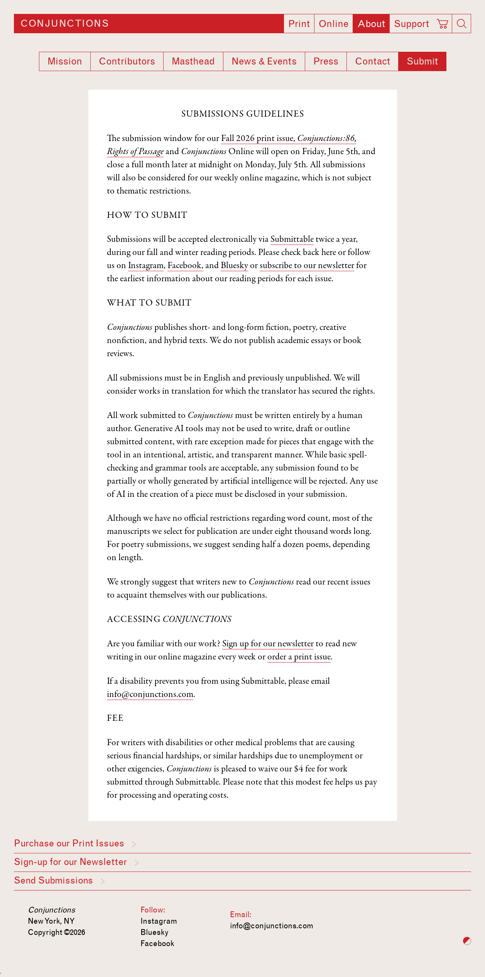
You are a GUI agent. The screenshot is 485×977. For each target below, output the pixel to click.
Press (325, 61)
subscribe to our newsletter (307, 266)
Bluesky (234, 266)
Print (299, 24)
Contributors (127, 61)
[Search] (461, 23)
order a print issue (299, 657)
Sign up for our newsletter (268, 644)
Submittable (292, 240)
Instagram (146, 266)
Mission (64, 61)
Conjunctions (64, 23)
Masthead (193, 61)
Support (411, 24)
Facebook (157, 943)
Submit (422, 61)
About (371, 24)
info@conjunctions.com (150, 695)
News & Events (264, 61)
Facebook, (185, 266)
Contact (372, 61)
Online (333, 24)
